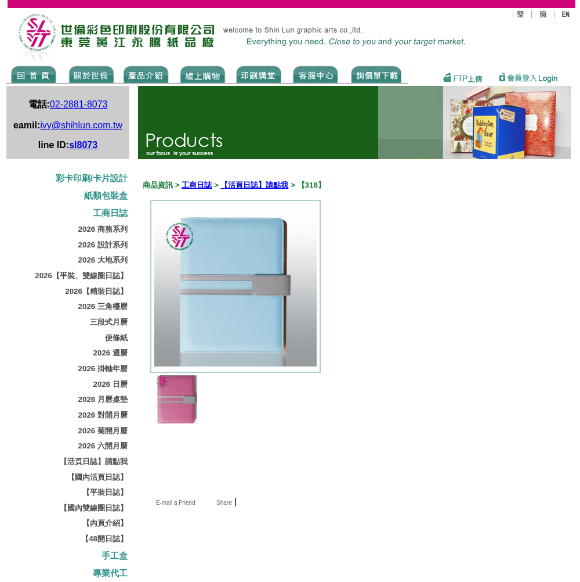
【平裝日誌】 (105, 492)
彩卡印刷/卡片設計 (92, 178)
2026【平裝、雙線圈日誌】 (81, 275)
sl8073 (83, 145)
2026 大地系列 (103, 260)
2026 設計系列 (103, 244)
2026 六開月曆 (103, 445)
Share (224, 503)
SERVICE (316, 74)
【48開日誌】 (104, 538)
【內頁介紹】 (105, 523)
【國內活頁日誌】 (97, 477)
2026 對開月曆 (103, 415)
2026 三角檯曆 (103, 306)
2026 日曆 (110, 384)
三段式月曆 (109, 322)
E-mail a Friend (174, 503)
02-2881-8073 (79, 104)
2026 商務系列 (103, 229)
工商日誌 (110, 213)
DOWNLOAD (376, 74)
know (259, 74)
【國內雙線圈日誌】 (94, 508)
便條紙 (116, 337)
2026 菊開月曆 (103, 430)
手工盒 (115, 556)
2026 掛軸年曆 (103, 368)
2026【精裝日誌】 (96, 291)
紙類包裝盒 (106, 195)
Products (145, 74)
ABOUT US (89, 74)
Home (34, 74)
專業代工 (110, 573)
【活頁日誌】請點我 (94, 461)
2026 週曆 (110, 353)
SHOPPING (202, 74)
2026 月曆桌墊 (103, 399)
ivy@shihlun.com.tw (81, 125)
